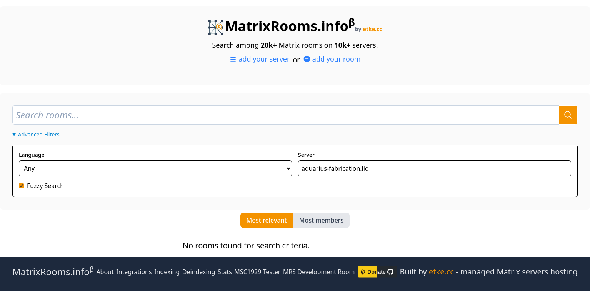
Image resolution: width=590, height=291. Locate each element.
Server (306, 154)
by (368, 29)
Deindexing (198, 272)
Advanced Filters (39, 134)
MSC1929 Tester (257, 272)
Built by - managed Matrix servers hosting (489, 271)
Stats (225, 272)
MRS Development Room (319, 272)
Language (31, 154)
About (104, 272)
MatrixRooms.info (281, 26)
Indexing (167, 272)
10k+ (342, 45)
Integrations (134, 272)
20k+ (269, 45)
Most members (321, 220)
